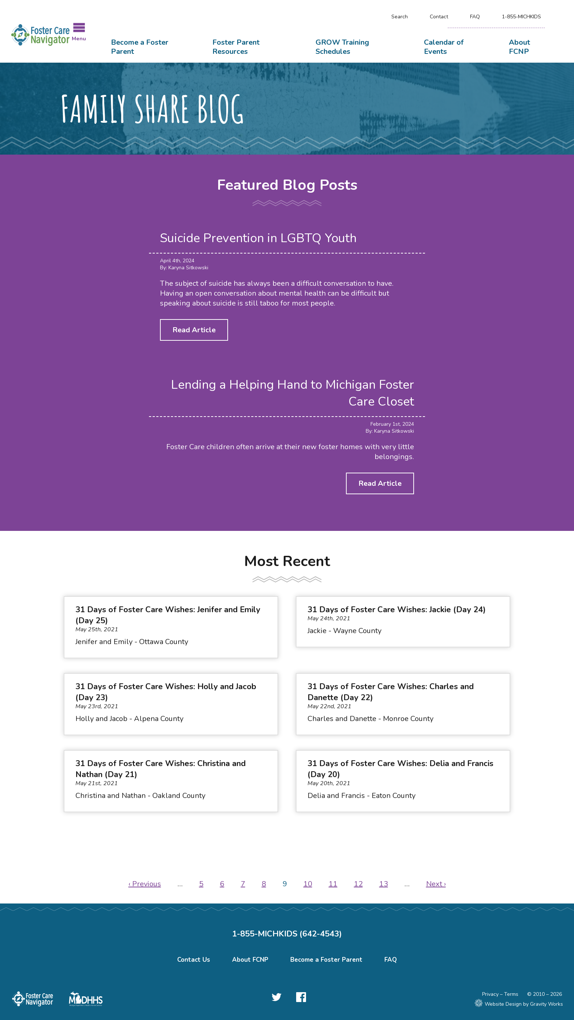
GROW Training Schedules (342, 46)
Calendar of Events (443, 46)
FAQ (475, 16)
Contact (439, 16)
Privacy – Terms (500, 994)
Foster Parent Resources (236, 46)
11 (333, 884)
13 (383, 884)
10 (307, 884)
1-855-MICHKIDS (521, 16)
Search (399, 16)
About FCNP (519, 46)
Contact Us (193, 960)
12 (358, 884)
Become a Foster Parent (139, 46)
